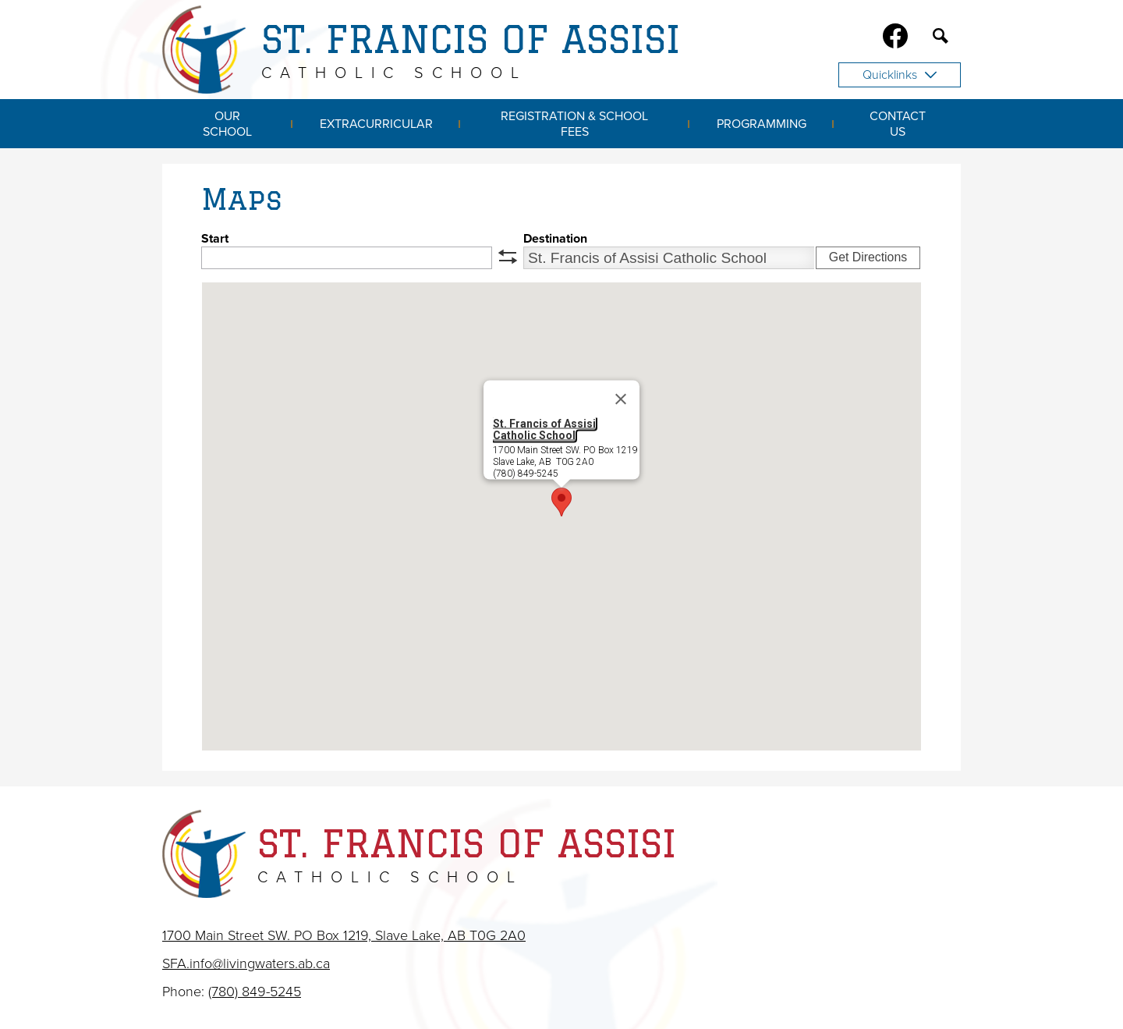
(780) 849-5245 (254, 991)
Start (214, 239)
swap (508, 256)
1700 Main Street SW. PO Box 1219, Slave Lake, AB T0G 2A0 (344, 935)
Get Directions (868, 257)
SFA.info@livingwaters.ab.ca (246, 963)
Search (940, 39)
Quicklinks (900, 75)
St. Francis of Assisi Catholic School (544, 429)
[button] (561, 502)
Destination (555, 239)
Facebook (895, 39)
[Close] (620, 399)
